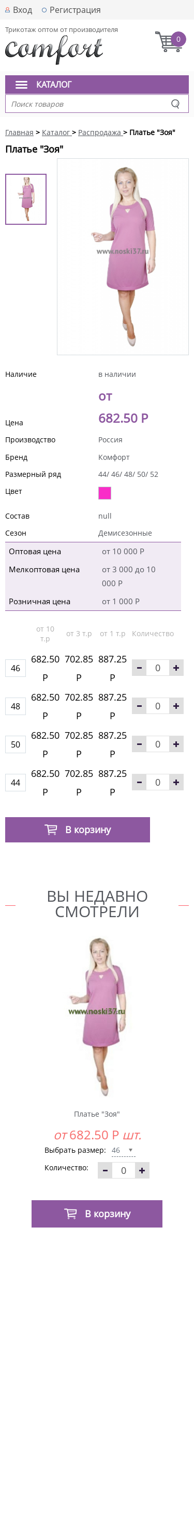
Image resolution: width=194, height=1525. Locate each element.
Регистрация (75, 9)
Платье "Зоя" (97, 1114)
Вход (22, 9)
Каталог (53, 84)
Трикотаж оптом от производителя (61, 29)
